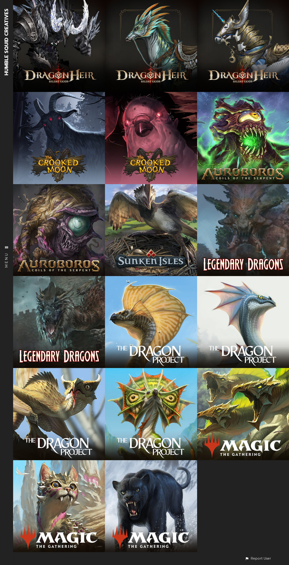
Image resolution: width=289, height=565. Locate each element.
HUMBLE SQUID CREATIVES (6, 42)
